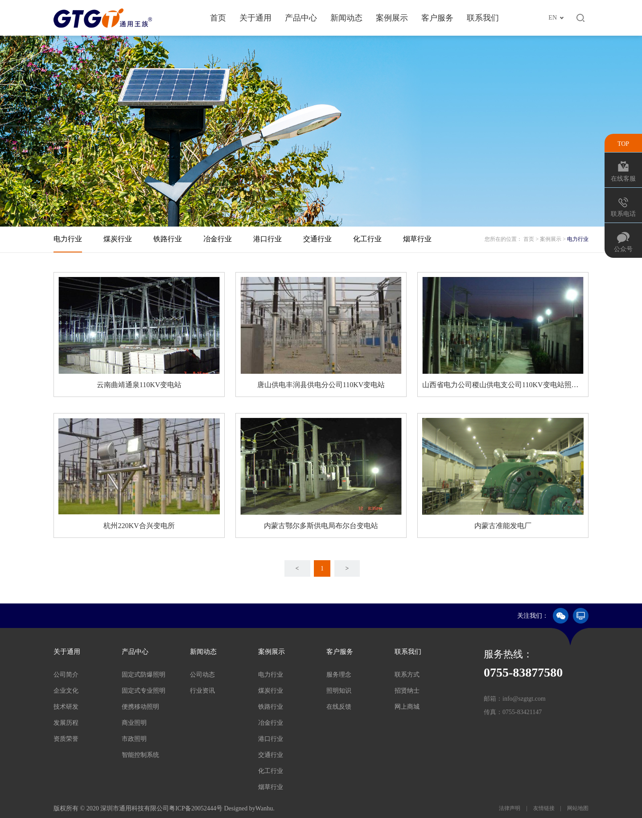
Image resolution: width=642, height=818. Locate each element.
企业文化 (66, 690)
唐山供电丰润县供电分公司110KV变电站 (321, 384)
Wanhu (264, 808)
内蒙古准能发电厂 (502, 525)
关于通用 (255, 17)
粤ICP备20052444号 (195, 808)
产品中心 (301, 17)
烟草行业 (417, 239)
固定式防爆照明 (143, 674)
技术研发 (66, 706)
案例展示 (392, 17)
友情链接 (544, 808)
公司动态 (202, 674)
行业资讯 (202, 690)
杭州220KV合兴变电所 (138, 525)
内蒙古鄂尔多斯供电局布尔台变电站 (321, 525)
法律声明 (510, 808)
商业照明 (134, 722)
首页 (218, 17)
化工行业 (367, 239)
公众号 (623, 249)
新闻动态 (346, 17)
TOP (623, 143)
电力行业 (68, 239)
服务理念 (338, 674)
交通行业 (317, 239)
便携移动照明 (140, 706)
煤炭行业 (117, 239)
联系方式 (407, 674)
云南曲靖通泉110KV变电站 (139, 384)
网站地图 (577, 808)
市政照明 (134, 738)
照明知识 (338, 690)
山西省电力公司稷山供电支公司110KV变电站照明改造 (503, 384)
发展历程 (66, 722)
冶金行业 (217, 239)
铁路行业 (167, 239)
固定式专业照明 (143, 690)
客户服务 (437, 17)
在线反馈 (338, 706)
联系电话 (623, 214)
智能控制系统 (140, 755)
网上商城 (407, 706)
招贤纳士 (407, 690)
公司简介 (66, 674)
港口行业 (267, 239)
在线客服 (623, 178)
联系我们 (483, 17)
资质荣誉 (66, 738)
